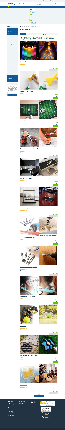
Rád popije (38, 37)
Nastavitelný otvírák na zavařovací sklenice (30, 149)
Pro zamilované (11, 58)
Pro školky (10, 73)
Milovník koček (39, 38)
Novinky (55, 6)
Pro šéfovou (11, 65)
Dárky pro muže (28, 26)
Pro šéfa (10, 67)
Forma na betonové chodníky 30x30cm (29, 355)
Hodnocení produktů (11, 406)
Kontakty (9, 418)
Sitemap (9, 403)
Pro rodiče (10, 56)
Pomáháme (9, 410)
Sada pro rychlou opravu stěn (26, 91)
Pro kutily (33, 37)
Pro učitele (10, 71)
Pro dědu (11, 40)
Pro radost (10, 62)
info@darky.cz (47, 0)
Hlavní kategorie (49, 6)
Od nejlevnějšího (23, 34)
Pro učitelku (10, 69)
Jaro (16, 6)
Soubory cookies (10, 416)
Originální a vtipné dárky (27, 38)
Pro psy (10, 60)
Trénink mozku (36, 39)
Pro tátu (11, 38)
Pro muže (10, 36)
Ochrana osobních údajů (11, 412)
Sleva (38, 34)
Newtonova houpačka (25, 208)
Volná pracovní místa (22, 406)
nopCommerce (12, 428)
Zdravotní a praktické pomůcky (28, 39)
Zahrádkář (42, 37)
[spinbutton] (56, 67)
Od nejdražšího (29, 34)
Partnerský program (22, 403)
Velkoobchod (21, 404)
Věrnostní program (10, 408)
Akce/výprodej (41, 6)
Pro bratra (11, 48)
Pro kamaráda (12, 46)
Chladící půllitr (23, 385)
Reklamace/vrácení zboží (11, 404)
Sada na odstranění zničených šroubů (28, 267)
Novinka (34, 34)
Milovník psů (34, 38)
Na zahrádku (21, 6)
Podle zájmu (34, 6)
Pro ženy (10, 52)
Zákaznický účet (49, 4)
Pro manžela (12, 42)
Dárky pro (28, 6)
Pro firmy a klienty (11, 63)
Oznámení (9, 414)
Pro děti (10, 54)
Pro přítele (11, 44)
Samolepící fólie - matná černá (27, 178)
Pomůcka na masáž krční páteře (27, 296)
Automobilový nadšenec (27, 37)
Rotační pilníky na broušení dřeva (27, 237)
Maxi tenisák (23, 326)
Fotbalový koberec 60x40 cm (26, 121)
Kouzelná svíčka (23, 62)
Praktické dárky (45, 38)
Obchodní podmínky (11, 415)
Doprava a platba (10, 411)
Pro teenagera (12, 49)
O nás (9, 407)
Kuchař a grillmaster (48, 37)
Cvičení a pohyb (51, 38)
